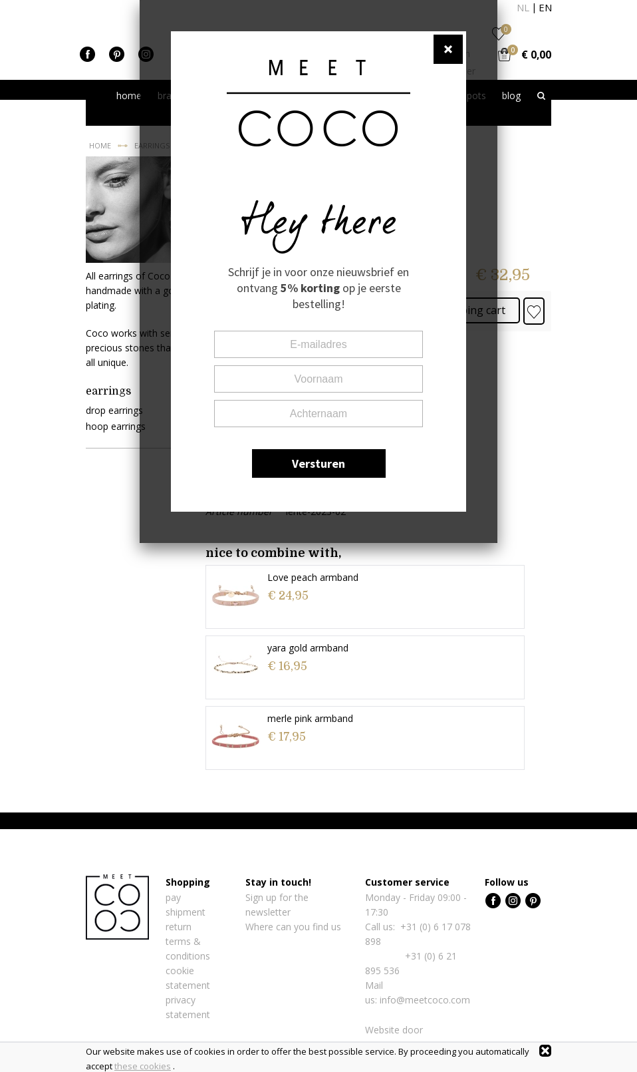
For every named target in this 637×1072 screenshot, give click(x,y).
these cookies (142, 1066)
